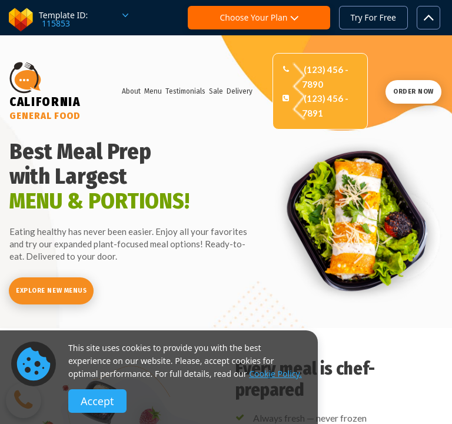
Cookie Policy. (275, 373)
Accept (97, 401)
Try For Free (373, 17)
